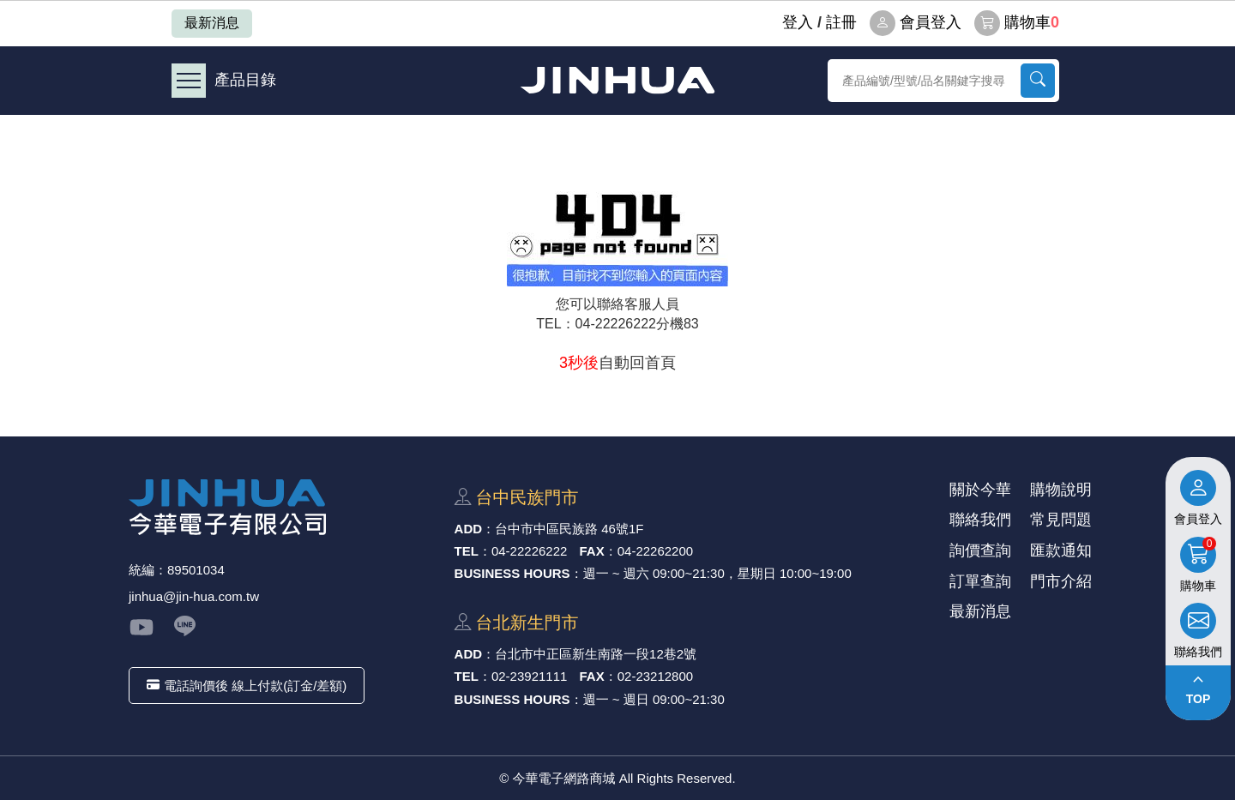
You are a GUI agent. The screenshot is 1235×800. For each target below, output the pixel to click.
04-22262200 (655, 551)
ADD (469, 528)
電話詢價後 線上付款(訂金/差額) (246, 685)
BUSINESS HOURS (512, 573)
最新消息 (211, 22)
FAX (592, 551)
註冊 (841, 22)
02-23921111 (529, 676)
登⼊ (797, 22)
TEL (467, 551)
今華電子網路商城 (617, 80)
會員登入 (915, 23)
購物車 (1016, 23)
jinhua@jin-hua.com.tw (194, 596)
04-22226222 (529, 551)
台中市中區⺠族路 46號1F (569, 528)
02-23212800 (655, 676)
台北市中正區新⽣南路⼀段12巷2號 (595, 654)
